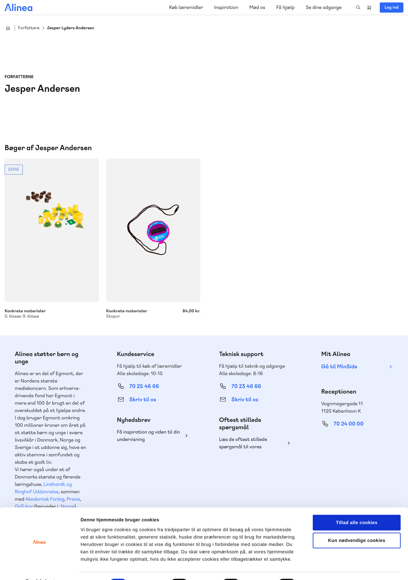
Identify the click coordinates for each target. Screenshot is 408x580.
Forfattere (28, 28)
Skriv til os (142, 399)
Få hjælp (285, 7)
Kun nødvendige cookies (356, 524)
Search (358, 7)
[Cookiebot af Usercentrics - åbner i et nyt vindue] (40, 568)
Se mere (52, 238)
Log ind (391, 7)
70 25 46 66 (144, 386)
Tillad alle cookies (357, 506)
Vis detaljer (319, 567)
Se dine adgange (324, 7)
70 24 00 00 (349, 423)
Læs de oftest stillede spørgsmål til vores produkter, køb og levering (248, 443)
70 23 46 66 (246, 386)
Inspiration (226, 7)
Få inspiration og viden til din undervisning (148, 435)
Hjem (8, 28)
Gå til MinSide (339, 366)
